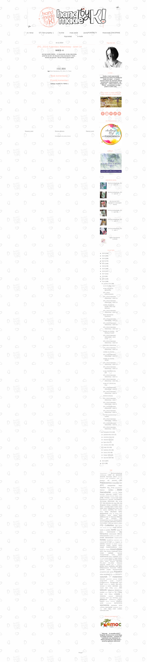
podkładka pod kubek (115, 566)
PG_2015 (102, 563)
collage (120, 496)
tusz (101, 594)
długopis (103, 505)
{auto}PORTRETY (90, 33)
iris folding (119, 523)
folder (101, 518)
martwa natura (117, 545)
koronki (115, 535)
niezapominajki (104, 555)
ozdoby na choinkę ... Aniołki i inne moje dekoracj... (109, 306)
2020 (103, 266)
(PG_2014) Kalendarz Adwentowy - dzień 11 (110, 375)
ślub (106, 588)
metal (101, 549)
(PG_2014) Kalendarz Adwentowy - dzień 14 (110, 355)
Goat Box (110, 520)
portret (102, 569)
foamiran (119, 517)
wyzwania (104, 605)
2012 (103, 463)
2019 (103, 268)
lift (107, 542)
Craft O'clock (105, 498)
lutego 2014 (107, 455)
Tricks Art (111, 592)
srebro (120, 584)
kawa (118, 530)
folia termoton (111, 518)
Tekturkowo (111, 590)
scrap (120, 579)
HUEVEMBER (103, 523)
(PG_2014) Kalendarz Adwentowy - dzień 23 (110, 301)
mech (120, 547)
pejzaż (106, 561)
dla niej (119, 503)
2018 (103, 271)
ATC (102, 485)
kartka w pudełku (105, 530)
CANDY (115, 494)
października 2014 (109, 434)
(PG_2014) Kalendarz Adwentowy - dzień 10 (110, 380)
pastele (120, 560)
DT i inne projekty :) (46, 33)
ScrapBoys (119, 580)
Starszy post (90, 131)
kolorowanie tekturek (115, 534)
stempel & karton (105, 586)
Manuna (102, 545)
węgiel (120, 598)
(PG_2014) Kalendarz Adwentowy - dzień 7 (110, 399)
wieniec (107, 601)
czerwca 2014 (108, 445)
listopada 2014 (108, 432)
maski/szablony (111, 547)
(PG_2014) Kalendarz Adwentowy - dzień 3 (110, 419)
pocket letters (104, 566)
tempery (117, 590)
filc (107, 517)
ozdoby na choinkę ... (109, 352)
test (121, 590)
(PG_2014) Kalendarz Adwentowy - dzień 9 (110, 388)
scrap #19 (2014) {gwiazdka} (108, 289)
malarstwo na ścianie (111, 543)
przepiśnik (103, 572)
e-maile (80, 36)
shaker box (114, 584)
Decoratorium (118, 499)
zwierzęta (102, 610)
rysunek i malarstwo (111, 577)
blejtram (102, 490)
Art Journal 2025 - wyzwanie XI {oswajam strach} (115, 203)
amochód (120, 476)
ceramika (102, 496)
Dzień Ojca (118, 508)
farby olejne (112, 515)
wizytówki (113, 601)
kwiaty (103, 540)
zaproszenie (108, 607)
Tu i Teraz (68, 71)
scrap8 (111, 580)
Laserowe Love (118, 540)
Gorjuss (116, 520)
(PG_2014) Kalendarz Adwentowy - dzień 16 (110, 342)
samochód (109, 579)
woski (101, 603)
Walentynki (119, 596)
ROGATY (119, 574)
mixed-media (116, 549)
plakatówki (119, 564)
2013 (103, 461)
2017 (103, 273)
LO (110, 542)
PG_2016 (111, 563)
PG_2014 (62, 71)
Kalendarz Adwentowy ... (110, 345)
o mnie (61, 33)
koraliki (111, 536)
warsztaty (102, 598)
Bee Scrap (110, 487)
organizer (115, 556)
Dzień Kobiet (114, 506)
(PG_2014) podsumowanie (108, 293)
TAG (120, 588)
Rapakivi (118, 572)
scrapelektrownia (104, 582)
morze (120, 551)
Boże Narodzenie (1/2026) (115, 238)
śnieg (110, 588)
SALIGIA (102, 579)
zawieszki (115, 607)
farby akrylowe (111, 512)
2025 (103, 253)
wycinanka (108, 603)
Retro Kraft (112, 574)
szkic (120, 586)
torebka (102, 592)
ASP (120, 483)
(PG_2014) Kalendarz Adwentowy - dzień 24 (110, 297)
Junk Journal (103, 527)
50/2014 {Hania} (108, 396)
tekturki (103, 590)
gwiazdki (107, 521)
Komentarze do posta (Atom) (63, 136)
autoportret (111, 485)
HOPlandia (119, 521)
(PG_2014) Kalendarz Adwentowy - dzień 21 (110, 319)
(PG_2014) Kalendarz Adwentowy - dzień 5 (110, 407)
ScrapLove (114, 582)
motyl (102, 553)
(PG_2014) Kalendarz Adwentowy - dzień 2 (110, 423)
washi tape (109, 598)
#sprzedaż (68, 36)
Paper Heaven (118, 558)
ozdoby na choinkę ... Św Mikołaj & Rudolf (110, 332)
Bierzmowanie (119, 487)
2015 (103, 279)
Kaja (114, 527)
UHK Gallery (108, 594)
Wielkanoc (103, 599)
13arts (109, 475)
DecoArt (110, 499)
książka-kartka (118, 537)
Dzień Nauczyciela (109, 508)
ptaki (107, 572)
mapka (108, 545)
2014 (103, 281)
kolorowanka (104, 536)
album (115, 476)
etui (101, 510)
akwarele (119, 475)
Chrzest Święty (114, 496)
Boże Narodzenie (55, 71)
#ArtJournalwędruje (116, 473)
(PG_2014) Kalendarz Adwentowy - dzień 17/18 (109, 337)
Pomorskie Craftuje (116, 568)
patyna (102, 561)
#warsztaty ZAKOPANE (111, 33)
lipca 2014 (107, 442)
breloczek (115, 492)
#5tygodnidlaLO (103, 473)
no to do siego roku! (109, 286)
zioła (105, 609)
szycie (102, 588)
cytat (120, 497)
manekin (120, 543)
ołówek (120, 555)
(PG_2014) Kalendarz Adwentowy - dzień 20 (110, 323)
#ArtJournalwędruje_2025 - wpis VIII (115, 184)
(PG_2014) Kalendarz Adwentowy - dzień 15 (110, 348)
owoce (110, 558)
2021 (103, 263)
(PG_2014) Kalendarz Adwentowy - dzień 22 (110, 311)
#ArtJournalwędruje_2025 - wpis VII (115, 211)
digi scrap (119, 501)
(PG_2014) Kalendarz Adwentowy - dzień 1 (110, 428)
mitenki (108, 549)
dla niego (114, 503)
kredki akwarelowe (106, 537)
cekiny (120, 494)
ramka (111, 572)
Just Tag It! (109, 527)
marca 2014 (107, 452)
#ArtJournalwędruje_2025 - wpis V (115, 229)
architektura (112, 478)
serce (101, 584)
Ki (121, 530)
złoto (109, 609)
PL (115, 564)
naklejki (110, 553)
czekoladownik (104, 499)
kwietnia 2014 (108, 450)
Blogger (81, 652)
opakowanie (104, 556)
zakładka (102, 607)
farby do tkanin (113, 513)
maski (102, 547)
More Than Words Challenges (109, 551)
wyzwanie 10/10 (116, 605)
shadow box (107, 584)
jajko (116, 525)
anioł (107, 478)
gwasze (102, 521)
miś (104, 549)
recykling (107, 574)
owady (106, 558)
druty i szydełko (112, 505)
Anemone (102, 478)
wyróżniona (118, 603)
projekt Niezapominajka (114, 569)
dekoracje (111, 501)
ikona (115, 523)
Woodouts (119, 601)
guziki (120, 520)
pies (112, 564)
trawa (106, 592)
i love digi (110, 523)
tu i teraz (30, 33)
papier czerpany (104, 560)
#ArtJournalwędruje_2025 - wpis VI (115, 193)
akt (113, 475)
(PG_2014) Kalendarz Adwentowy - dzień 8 (110, 392)
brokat (120, 492)
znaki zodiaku (117, 609)
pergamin (112, 561)
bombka (111, 490)
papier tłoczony (113, 560)
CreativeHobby (114, 497)
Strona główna (59, 131)
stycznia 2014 (108, 457)
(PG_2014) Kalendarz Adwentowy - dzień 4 (110, 411)
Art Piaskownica (111, 481)
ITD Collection (107, 525)
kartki (113, 530)
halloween (113, 521)
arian (118, 478)
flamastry (113, 517)
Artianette (115, 483)
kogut (101, 532)
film (110, 517)
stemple (115, 586)
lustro (113, 542)
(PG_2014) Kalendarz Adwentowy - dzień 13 (110, 363)
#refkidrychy (103, 475)
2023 (103, 258)
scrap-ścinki (103, 580)
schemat (115, 579)
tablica (115, 587)
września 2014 (108, 437)
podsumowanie (104, 568)
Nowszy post (29, 131)
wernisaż (115, 598)
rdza (101, 574)
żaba (107, 610)
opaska (110, 556)
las (112, 540)
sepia (120, 582)
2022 (103, 261)
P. (113, 558)
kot (118, 536)
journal (120, 525)
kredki (120, 535)
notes (113, 555)
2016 (103, 276)
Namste (120, 553)
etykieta (105, 510)
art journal (112, 480)
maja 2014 (107, 447)
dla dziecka (107, 503)
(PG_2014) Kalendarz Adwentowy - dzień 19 (110, 328)
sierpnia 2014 (108, 439)
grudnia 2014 (108, 283)
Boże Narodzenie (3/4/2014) (108, 315)
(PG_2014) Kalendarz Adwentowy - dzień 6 (110, 403)
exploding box (112, 510)
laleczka (109, 540)
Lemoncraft (103, 542)
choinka (107, 496)
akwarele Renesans (106, 476)
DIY (101, 503)
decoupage (103, 501)
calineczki (109, 494)
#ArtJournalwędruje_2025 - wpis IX (115, 220)
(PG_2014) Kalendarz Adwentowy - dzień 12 (110, 367)
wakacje (111, 596)
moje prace (74, 33)
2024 (103, 256)
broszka (102, 494)
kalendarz (119, 527)
